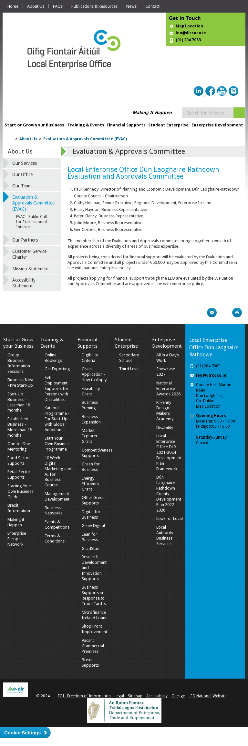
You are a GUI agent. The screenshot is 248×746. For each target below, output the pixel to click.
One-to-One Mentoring (18, 446)
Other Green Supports (93, 500)
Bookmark (224, 312)
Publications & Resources (94, 6)
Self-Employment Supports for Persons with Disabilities (56, 388)
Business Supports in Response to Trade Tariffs (94, 595)
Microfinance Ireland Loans (94, 615)
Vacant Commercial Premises (93, 646)
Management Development (57, 496)
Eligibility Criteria (90, 358)
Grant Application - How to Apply (94, 374)
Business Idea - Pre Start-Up (20, 382)
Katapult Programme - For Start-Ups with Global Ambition (57, 418)
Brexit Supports (90, 662)
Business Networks (53, 510)
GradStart (91, 548)
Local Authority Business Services (164, 535)
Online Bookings (53, 358)
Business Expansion (91, 419)
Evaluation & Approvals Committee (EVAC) (85, 139)
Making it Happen (15, 522)
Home (12, 6)
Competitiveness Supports (97, 453)
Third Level (129, 368)
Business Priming (90, 405)
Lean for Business (90, 537)
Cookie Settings (22, 732)
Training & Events (85, 125)
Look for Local (169, 518)
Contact (152, 6)
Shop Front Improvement (94, 629)
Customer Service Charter (29, 254)
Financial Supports (126, 125)
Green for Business (91, 467)
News (131, 6)
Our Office (22, 174)
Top (237, 312)
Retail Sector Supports (18, 474)
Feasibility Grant (91, 391)
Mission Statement (30, 268)
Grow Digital (93, 525)
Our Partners (25, 240)
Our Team (22, 185)
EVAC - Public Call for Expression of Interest (31, 221)
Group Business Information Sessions (18, 363)
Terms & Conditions (55, 538)
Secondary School (129, 358)
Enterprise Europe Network (16, 539)
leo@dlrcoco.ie (191, 33)
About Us (35, 6)
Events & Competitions (57, 524)
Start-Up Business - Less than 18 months (18, 402)
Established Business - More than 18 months (19, 427)
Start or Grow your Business (34, 125)
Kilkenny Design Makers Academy (164, 410)
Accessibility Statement (24, 282)
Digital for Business (91, 514)
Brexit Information (18, 508)
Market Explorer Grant (90, 436)
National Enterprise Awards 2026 (168, 388)
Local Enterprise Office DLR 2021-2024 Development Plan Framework (168, 452)
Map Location (189, 26)
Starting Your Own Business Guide (20, 491)
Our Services (24, 163)
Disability (164, 427)
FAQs (58, 6)
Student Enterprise (168, 125)
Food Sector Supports (18, 460)
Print (199, 312)
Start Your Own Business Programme (57, 444)
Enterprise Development (217, 125)
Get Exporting (57, 368)
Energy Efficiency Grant (90, 484)
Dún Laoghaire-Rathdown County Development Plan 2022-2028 (168, 493)
